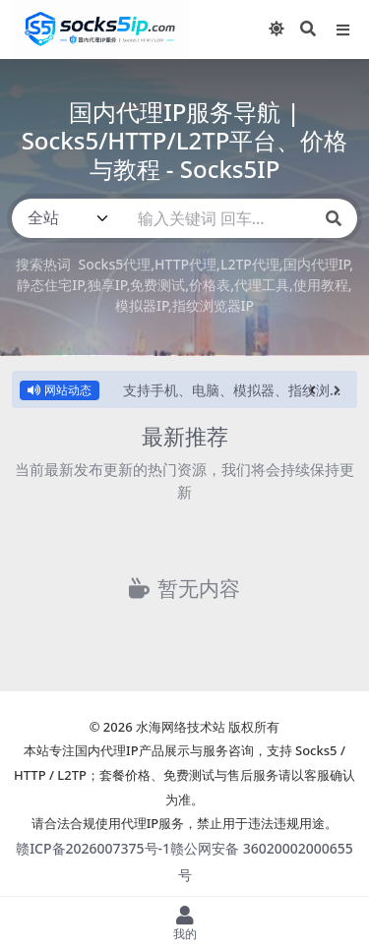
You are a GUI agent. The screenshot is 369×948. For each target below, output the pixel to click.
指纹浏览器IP (213, 305)
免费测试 (157, 284)
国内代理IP (316, 264)
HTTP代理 (185, 264)
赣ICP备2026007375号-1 (93, 848)
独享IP (107, 284)
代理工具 (261, 284)
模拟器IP (141, 305)
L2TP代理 (249, 264)
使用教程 (320, 284)
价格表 (209, 284)
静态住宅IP (50, 284)
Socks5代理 (114, 264)
